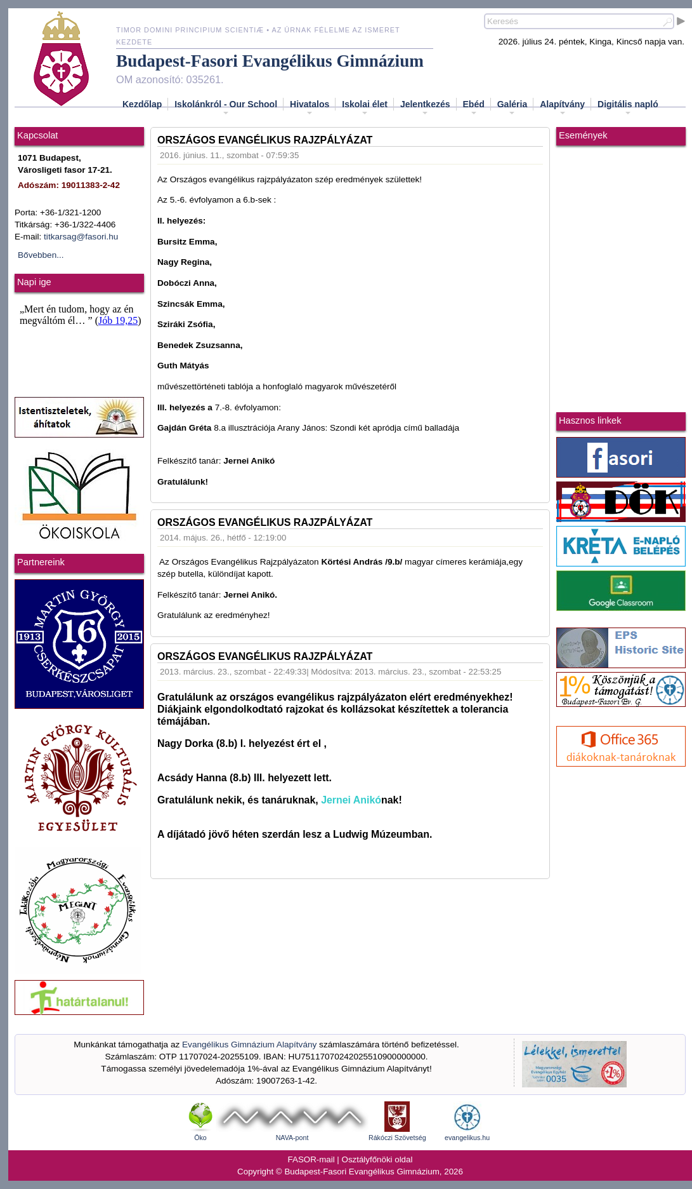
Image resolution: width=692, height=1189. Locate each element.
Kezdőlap (142, 104)
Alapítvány (562, 108)
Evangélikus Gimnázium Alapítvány (249, 1044)
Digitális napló (627, 108)
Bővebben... (41, 255)
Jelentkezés (425, 108)
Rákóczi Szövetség (397, 1137)
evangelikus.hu (467, 1137)
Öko (200, 1137)
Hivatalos (309, 108)
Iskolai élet (365, 108)
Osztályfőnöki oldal (377, 1159)
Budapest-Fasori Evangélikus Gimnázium (270, 61)
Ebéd (474, 108)
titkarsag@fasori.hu (81, 236)
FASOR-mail (311, 1159)
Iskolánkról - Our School (225, 108)
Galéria (512, 108)
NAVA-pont (292, 1137)
